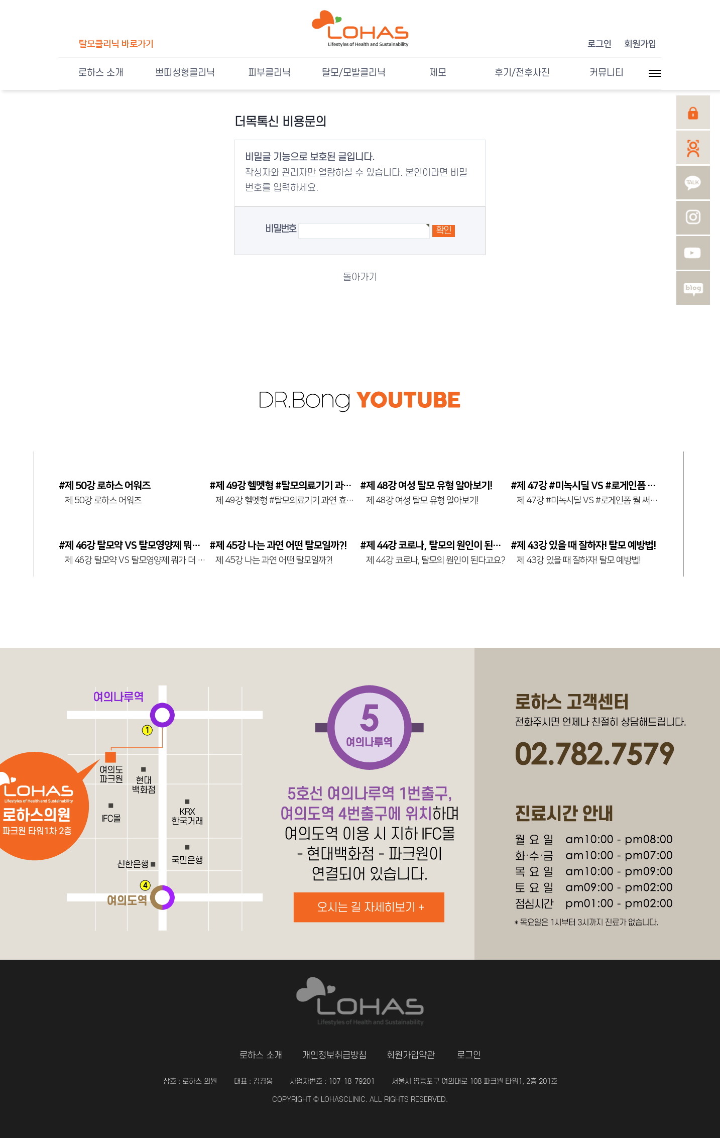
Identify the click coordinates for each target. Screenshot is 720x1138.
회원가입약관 (411, 1055)
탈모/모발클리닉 (354, 73)
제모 (437, 73)
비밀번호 (280, 229)
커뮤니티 (606, 73)
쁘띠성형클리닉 (185, 73)
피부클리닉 (269, 73)
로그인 (599, 44)
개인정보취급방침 (334, 1055)
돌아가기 (360, 277)
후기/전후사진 (522, 73)
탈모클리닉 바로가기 (116, 44)
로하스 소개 (101, 73)
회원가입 (640, 44)
